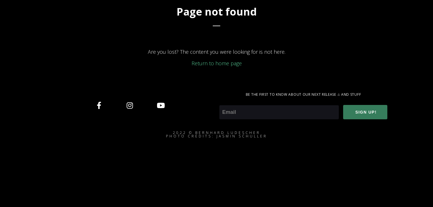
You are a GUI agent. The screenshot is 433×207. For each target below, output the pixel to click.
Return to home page (217, 63)
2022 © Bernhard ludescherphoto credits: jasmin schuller (216, 134)
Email (225, 101)
